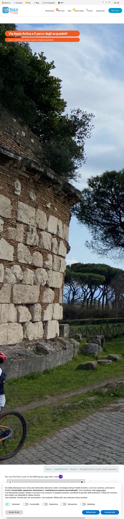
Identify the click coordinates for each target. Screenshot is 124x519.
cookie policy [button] (101, 490)
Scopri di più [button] (14, 512)
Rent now (115, 10)
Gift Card (61, 10)
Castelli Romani (61, 469)
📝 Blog (36, 3)
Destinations (49, 11)
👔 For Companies (48, 3)
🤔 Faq (27, 3)
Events (90, 10)
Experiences (100, 11)
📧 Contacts (18, 3)
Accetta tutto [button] (110, 512)
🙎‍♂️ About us (6, 3)
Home (48, 469)
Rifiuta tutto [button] (91, 512)
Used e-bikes (79, 10)
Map (69, 11)
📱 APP (60, 3)
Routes (74, 469)
